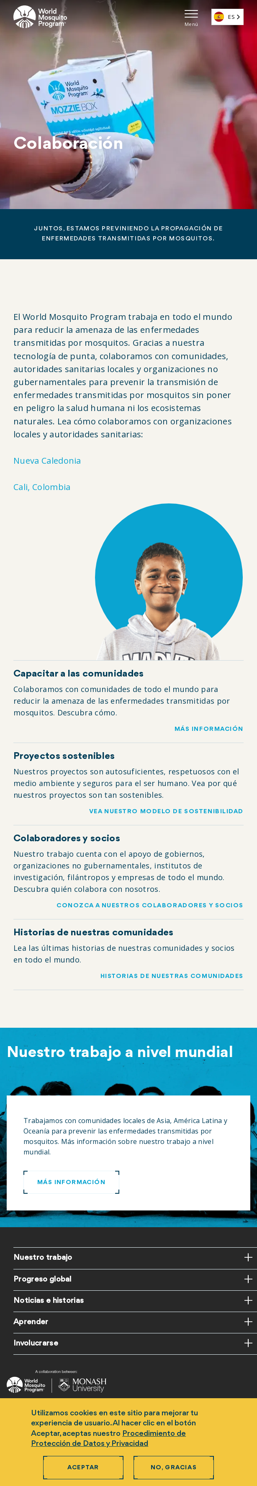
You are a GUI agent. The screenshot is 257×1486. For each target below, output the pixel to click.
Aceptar (83, 1468)
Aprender (31, 1322)
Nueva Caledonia (47, 460)
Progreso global (42, 1279)
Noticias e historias (48, 1301)
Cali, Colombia (41, 487)
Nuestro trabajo (42, 1258)
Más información (209, 729)
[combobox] (227, 17)
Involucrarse (35, 1343)
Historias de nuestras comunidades (172, 976)
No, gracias (174, 1468)
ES (224, 17)
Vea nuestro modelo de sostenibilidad (166, 812)
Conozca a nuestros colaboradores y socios (150, 906)
